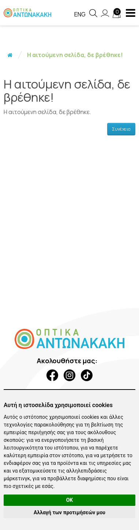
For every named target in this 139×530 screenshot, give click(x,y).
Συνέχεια (121, 129)
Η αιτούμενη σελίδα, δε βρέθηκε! (75, 55)
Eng (80, 14)
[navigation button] (130, 12)
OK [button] (69, 500)
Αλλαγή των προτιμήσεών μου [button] (69, 512)
